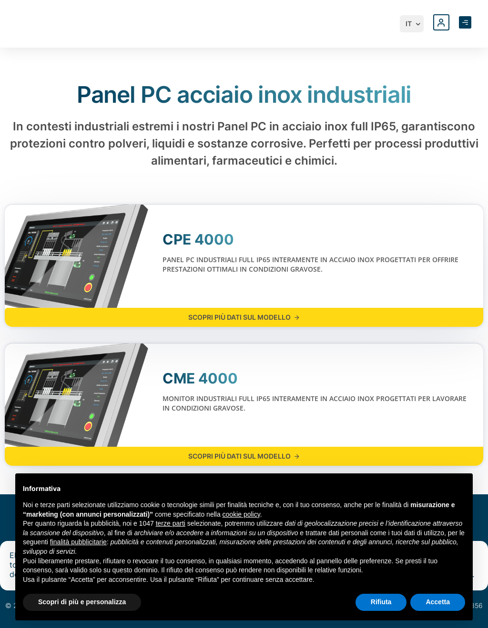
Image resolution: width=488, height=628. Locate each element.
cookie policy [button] (241, 514)
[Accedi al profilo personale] (441, 22)
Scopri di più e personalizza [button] (82, 602)
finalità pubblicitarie (78, 542)
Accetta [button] (438, 602)
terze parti (170, 523)
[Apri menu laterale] (465, 22)
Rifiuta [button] (381, 602)
